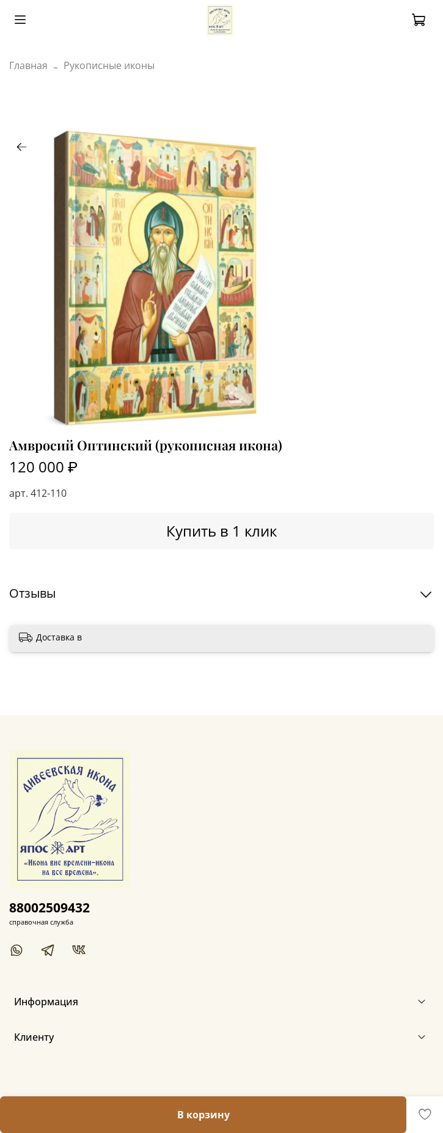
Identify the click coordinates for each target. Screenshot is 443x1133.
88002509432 (49, 907)
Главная (28, 65)
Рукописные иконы (109, 65)
